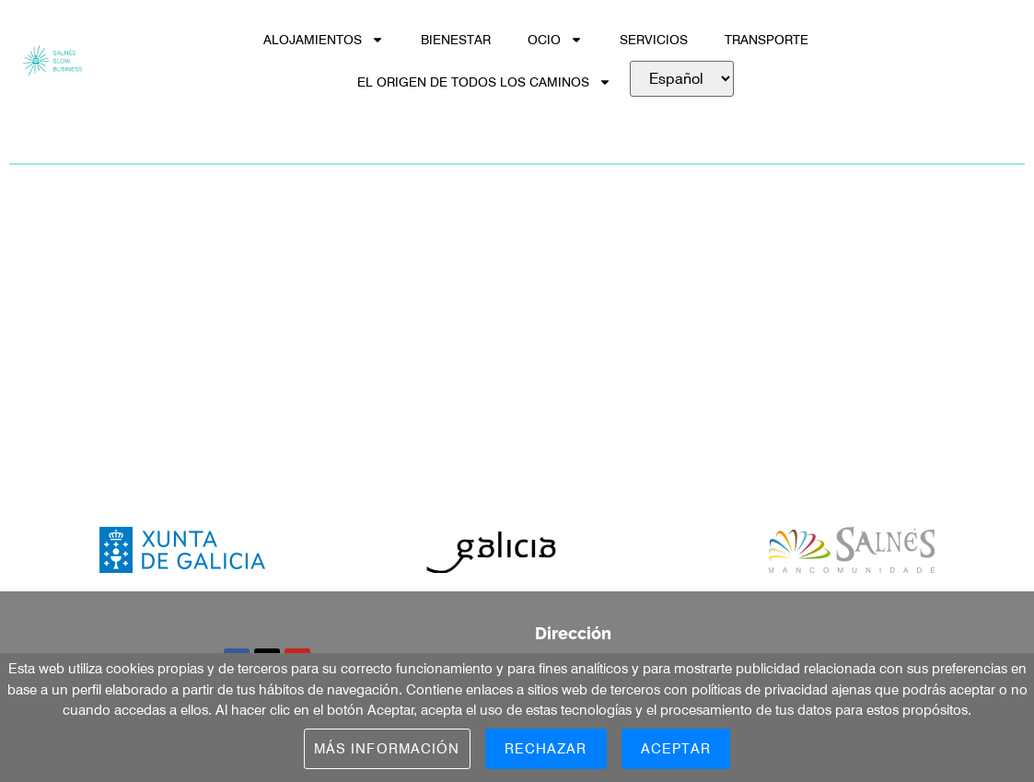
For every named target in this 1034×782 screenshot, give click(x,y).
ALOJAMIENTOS (323, 39)
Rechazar (546, 749)
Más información (387, 749)
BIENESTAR (456, 39)
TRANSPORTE (766, 39)
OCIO (555, 39)
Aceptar (676, 749)
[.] (682, 79)
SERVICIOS (654, 39)
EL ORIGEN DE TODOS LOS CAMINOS (484, 82)
